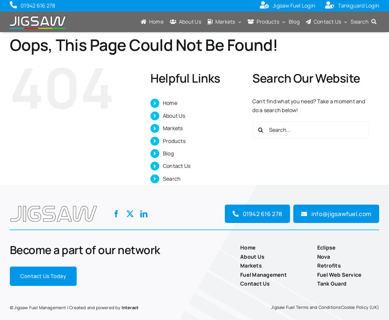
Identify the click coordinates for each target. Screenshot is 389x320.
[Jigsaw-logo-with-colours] (37, 15)
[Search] (365, 22)
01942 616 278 (38, 5)
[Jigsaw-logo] (53, 204)
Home (170, 103)
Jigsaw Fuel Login (294, 5)
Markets (173, 128)
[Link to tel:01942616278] (13, 5)
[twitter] (130, 213)
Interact (130, 307)
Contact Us (176, 166)
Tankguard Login (358, 5)
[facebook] (116, 213)
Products (174, 141)
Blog (168, 153)
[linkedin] (143, 213)
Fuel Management (263, 274)
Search (172, 178)
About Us (174, 115)
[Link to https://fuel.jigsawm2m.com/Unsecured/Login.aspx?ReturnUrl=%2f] (264, 5)
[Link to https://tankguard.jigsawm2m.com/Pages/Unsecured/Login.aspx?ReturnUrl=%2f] (329, 5)
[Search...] (310, 130)
